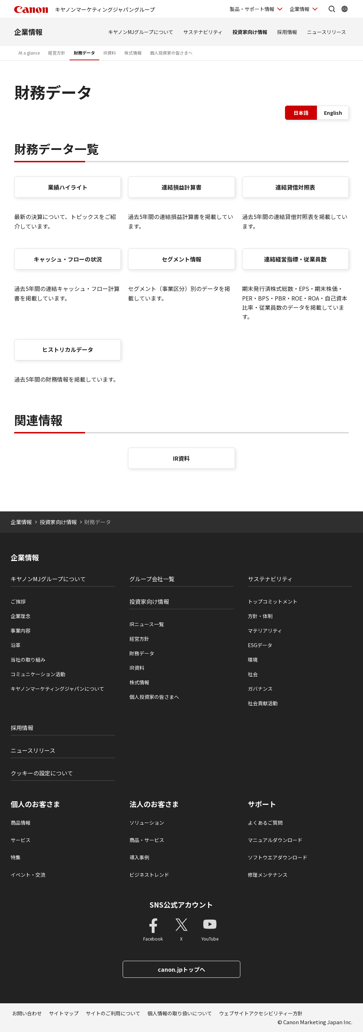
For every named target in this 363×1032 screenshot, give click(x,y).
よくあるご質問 (265, 822)
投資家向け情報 (250, 31)
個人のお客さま (35, 804)
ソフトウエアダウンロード (277, 857)
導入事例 (139, 857)
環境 (253, 659)
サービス (20, 839)
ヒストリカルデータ (67, 349)
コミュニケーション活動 (38, 674)
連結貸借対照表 (295, 187)
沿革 (16, 645)
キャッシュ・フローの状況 (68, 259)
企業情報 (28, 32)
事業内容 (20, 630)
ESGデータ (260, 645)
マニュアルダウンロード (275, 839)
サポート (262, 804)
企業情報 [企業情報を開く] (299, 8)
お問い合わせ (27, 1013)
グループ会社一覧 (151, 578)
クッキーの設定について (42, 773)
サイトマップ (64, 1013)
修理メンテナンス (267, 874)
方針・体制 (260, 615)
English (333, 112)
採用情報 (287, 31)
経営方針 (56, 53)
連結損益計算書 (181, 187)
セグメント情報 (181, 259)
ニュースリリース (326, 31)
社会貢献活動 (263, 703)
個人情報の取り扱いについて (179, 1013)
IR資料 (110, 53)
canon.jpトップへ (181, 969)
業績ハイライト (68, 187)
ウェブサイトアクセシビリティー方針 (261, 1013)
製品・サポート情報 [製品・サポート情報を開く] (252, 8)
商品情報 (20, 822)
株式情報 (132, 53)
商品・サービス (146, 839)
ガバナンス (260, 688)
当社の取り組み (28, 659)
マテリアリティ (265, 630)
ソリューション (146, 822)
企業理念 (20, 615)
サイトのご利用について (113, 1013)
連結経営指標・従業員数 (295, 259)
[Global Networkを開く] (344, 9)
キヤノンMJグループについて (140, 31)
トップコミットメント (272, 601)
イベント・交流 (28, 874)
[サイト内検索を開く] (332, 9)
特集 (16, 857)
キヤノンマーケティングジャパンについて (57, 688)
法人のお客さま (154, 804)
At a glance (29, 53)
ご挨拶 (18, 601)
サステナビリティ (203, 31)
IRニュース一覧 (146, 624)
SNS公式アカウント (181, 904)
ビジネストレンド (149, 874)
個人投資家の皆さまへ (171, 53)
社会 (253, 674)
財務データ (84, 53)
